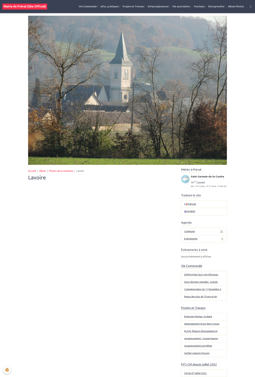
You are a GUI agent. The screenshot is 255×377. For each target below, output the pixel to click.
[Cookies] (7, 370)
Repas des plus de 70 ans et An (200, 296)
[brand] (24, 7)
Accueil (32, 171)
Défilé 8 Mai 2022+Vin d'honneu (201, 274)
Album (42, 171)
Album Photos (236, 6)
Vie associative (181, 6)
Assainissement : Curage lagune (201, 338)
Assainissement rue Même (198, 345)
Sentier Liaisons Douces (197, 353)
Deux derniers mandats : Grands (201, 282)
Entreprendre (216, 6)
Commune (204, 231)
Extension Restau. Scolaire (198, 316)
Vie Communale (88, 6)
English (189, 211)
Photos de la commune (61, 171)
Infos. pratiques (109, 6)
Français (190, 204)
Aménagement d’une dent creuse (201, 324)
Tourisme (199, 6)
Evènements (204, 238)
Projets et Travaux (134, 6)
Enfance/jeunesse (158, 6)
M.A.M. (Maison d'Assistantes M (200, 331)
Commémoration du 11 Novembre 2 (202, 289)
